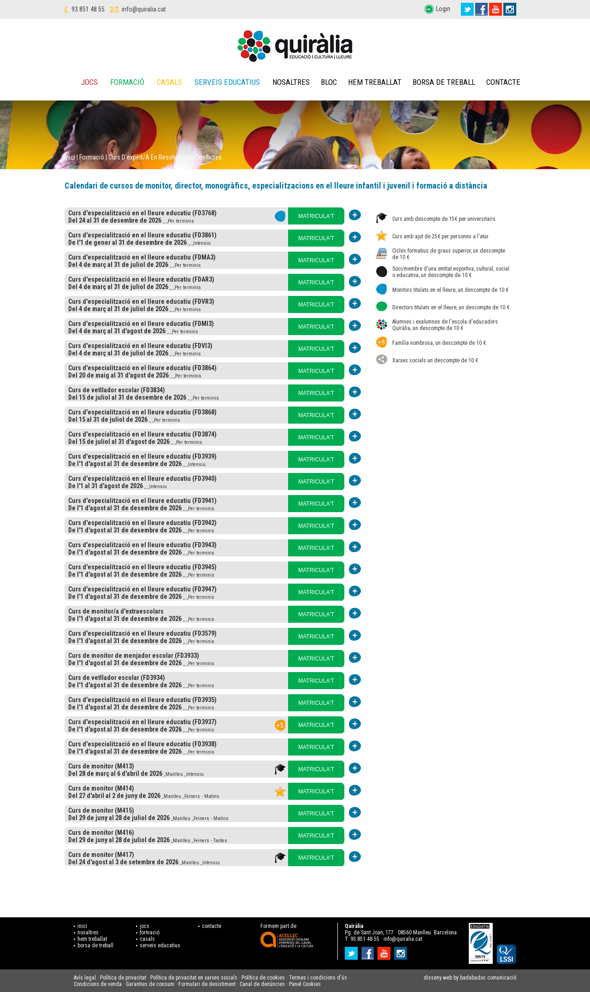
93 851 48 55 (88, 9)
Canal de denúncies (262, 984)
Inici (70, 157)
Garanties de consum (150, 984)
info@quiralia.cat (144, 9)
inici (82, 926)
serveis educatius (160, 945)
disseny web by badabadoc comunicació (470, 977)
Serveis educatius (227, 82)
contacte (211, 926)
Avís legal (85, 977)
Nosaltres (291, 82)
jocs (144, 926)
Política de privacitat (123, 977)
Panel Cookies (305, 984)
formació (149, 932)
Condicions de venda (98, 984)
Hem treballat (374, 82)
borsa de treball (95, 945)
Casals (169, 82)
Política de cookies (263, 977)
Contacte (503, 82)
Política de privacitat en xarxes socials (193, 977)
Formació (127, 82)
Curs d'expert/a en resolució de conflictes (165, 157)
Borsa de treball (444, 82)
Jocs (89, 82)
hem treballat (92, 939)
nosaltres (88, 932)
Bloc (329, 82)
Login (443, 8)
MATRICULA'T (316, 216)
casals (147, 939)
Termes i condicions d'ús (318, 977)
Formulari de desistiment (207, 984)
